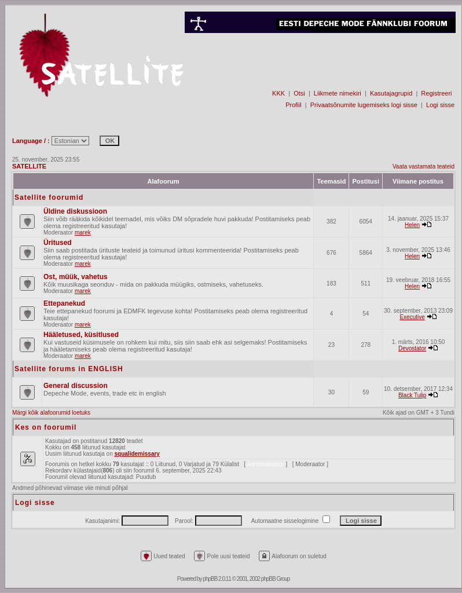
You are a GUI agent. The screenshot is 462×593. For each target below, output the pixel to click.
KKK (278, 93)
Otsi (299, 93)
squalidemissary (137, 454)
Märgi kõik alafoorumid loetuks (51, 412)
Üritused (57, 243)
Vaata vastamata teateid (423, 166)
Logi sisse (440, 104)
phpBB (210, 579)
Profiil (293, 104)
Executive (411, 317)
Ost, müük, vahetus (75, 277)
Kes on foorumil (45, 427)
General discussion (75, 386)
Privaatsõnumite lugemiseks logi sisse (363, 104)
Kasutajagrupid (391, 93)
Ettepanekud (64, 303)
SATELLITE (29, 166)
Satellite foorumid (48, 197)
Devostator (412, 348)
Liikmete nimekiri (337, 93)
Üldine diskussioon (75, 211)
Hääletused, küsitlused (81, 335)
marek (83, 232)
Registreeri (436, 93)
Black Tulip (412, 395)
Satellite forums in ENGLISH (68, 369)
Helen (412, 225)
